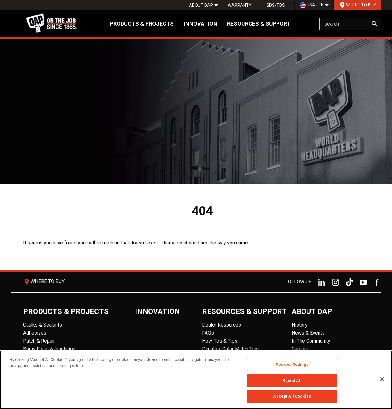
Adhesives (34, 333)
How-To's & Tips (219, 341)
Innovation (200, 23)
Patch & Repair (39, 341)
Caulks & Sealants (42, 325)
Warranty (240, 5)
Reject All (291, 380)
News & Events (308, 333)
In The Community (311, 341)
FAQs (208, 333)
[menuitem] (201, 5)
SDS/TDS (275, 5)
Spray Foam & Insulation (49, 349)
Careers (300, 349)
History (299, 325)
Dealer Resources (221, 325)
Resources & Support (258, 23)
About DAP (201, 5)
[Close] (382, 379)
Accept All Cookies (292, 396)
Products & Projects (142, 23)
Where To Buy (357, 5)
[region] (196, 379)
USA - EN (312, 5)
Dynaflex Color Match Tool (230, 349)
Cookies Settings (292, 364)
